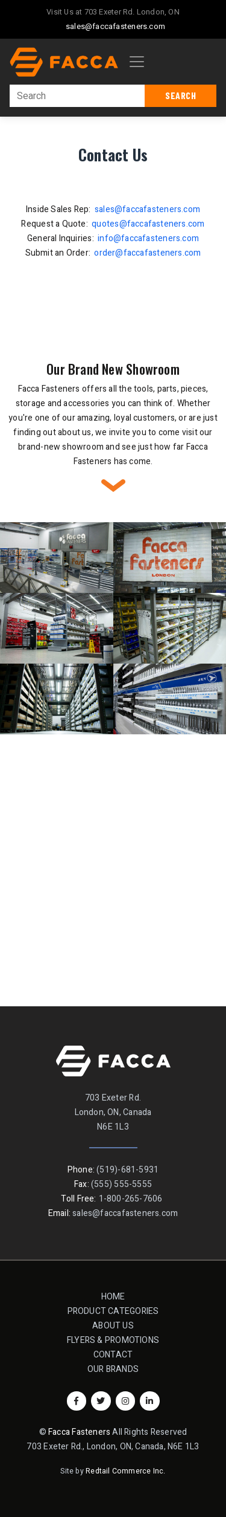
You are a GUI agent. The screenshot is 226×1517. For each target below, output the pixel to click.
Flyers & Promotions (113, 1340)
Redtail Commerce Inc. (125, 1471)
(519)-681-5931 (127, 1169)
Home (113, 1296)
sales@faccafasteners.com (115, 26)
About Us (113, 1325)
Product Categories (113, 1311)
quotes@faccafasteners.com (148, 224)
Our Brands (113, 1369)
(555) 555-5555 (121, 1184)
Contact (116, 1354)
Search (180, 95)
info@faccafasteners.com (148, 238)
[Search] (77, 96)
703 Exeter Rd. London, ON (132, 12)
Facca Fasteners (79, 1432)
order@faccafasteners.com (147, 253)
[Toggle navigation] (137, 61)
